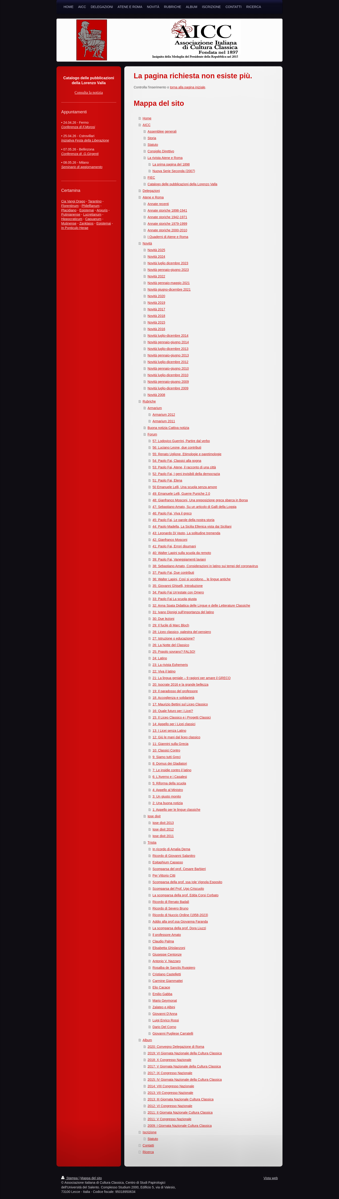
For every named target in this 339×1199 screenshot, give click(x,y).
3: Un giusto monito (167, 796)
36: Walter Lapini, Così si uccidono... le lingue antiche (192, 579)
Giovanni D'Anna (165, 1014)
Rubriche (149, 401)
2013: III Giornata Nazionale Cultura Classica (181, 1099)
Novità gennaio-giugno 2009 (168, 382)
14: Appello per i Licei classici (174, 724)
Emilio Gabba (162, 994)
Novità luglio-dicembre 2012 (168, 362)
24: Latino (160, 658)
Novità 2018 (156, 316)
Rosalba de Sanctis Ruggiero (174, 967)
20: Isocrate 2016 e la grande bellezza (180, 684)
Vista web (271, 1178)
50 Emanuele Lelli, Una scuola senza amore (185, 487)
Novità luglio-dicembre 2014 (168, 335)
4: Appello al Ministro (168, 790)
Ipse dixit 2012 (163, 829)
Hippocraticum (71, 219)
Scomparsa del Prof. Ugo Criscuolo (178, 888)
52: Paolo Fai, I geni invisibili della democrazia (186, 474)
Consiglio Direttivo (161, 151)
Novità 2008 (156, 395)
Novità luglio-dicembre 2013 (168, 349)
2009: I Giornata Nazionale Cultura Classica (180, 1126)
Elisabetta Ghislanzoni (169, 948)
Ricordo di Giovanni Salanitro (174, 856)
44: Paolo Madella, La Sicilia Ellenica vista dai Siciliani (192, 526)
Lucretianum (92, 214)
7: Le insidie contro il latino (172, 770)
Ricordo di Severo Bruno (171, 908)
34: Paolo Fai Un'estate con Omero (178, 592)
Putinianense (70, 214)
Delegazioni (151, 191)
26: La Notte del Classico (171, 645)
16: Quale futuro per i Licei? (173, 711)
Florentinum (70, 206)
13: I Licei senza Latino (169, 730)
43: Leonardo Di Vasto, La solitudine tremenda (186, 533)
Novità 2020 (156, 296)
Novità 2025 (156, 250)
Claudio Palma (163, 941)
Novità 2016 (156, 329)
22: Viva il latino (164, 671)
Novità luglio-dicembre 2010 (168, 375)
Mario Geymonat (165, 1000)
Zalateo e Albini (164, 1007)
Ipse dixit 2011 (163, 836)
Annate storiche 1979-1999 (167, 224)
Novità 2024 (156, 256)
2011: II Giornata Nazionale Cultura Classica (180, 1112)
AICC (146, 125)
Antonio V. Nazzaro (167, 961)
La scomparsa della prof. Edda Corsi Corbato (185, 895)
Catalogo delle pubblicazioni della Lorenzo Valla (182, 184)
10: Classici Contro (166, 750)
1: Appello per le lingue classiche (176, 809)
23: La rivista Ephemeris (170, 665)
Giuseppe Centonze (167, 954)
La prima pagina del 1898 (171, 164)
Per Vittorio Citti (164, 875)
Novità (147, 243)
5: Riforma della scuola (169, 783)
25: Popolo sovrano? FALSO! (174, 651)
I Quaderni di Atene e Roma (168, 237)
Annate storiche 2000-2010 (167, 230)
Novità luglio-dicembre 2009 (168, 388)
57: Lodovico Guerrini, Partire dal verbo (181, 441)
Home (147, 118)
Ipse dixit (154, 816)
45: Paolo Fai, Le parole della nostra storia (183, 520)
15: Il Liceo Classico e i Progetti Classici (182, 717)
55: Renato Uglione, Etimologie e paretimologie (187, 454)
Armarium (155, 408)
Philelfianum (90, 206)
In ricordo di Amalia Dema (171, 849)
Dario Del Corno (164, 1027)
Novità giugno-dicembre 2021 (169, 289)
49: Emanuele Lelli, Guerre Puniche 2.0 (181, 493)
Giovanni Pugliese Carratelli (173, 1033)
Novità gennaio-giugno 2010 (168, 368)
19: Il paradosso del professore (175, 691)
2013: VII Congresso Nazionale (170, 1093)
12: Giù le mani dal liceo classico (176, 737)
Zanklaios (86, 223)
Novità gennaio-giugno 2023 (168, 270)
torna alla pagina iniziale (187, 87)
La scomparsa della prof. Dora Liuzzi (179, 928)
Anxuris (102, 210)
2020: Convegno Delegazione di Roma (176, 1047)
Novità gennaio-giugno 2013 (168, 355)
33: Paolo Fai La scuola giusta (175, 599)
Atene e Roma (153, 197)
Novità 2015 (156, 322)
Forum (152, 434)
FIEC (151, 177)
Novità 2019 (156, 303)
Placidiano (69, 210)
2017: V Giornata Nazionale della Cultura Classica (184, 1066)
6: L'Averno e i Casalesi (170, 777)
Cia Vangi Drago (73, 201)
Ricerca (148, 1152)
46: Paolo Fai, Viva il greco (172, 513)
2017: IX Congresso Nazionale (170, 1073)
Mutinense (69, 223)
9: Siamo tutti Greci (167, 757)
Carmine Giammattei (168, 981)
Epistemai (86, 210)
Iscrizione (150, 1132)
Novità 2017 (156, 309)
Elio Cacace (161, 987)
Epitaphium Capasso (168, 862)
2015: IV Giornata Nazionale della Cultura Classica (185, 1079)
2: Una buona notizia (168, 803)
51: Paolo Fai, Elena (167, 480)
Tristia (152, 842)
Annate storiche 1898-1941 (167, 210)
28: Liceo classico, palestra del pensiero (182, 632)
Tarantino (95, 201)
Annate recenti (158, 204)
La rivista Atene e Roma (165, 158)
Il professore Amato (167, 935)
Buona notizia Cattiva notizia (168, 428)
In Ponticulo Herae (74, 228)
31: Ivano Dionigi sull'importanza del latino (183, 612)
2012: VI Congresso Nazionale (170, 1106)
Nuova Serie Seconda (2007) (174, 171)
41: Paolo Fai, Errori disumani (174, 546)
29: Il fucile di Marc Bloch (171, 625)
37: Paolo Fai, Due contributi (173, 572)
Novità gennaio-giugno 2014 (168, 342)
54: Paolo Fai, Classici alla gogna (177, 461)
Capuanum (93, 219)
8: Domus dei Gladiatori (170, 763)
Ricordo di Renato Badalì (171, 902)
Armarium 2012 (164, 414)
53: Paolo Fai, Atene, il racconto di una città (184, 467)
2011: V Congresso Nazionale (169, 1119)
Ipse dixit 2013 (163, 823)
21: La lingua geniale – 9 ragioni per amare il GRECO (192, 678)
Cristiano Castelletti (167, 974)
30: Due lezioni (163, 619)
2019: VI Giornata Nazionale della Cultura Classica (185, 1053)
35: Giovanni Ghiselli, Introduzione (178, 586)
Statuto (153, 144)
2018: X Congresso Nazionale (169, 1060)
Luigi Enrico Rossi (166, 1020)
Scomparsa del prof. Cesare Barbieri (179, 869)
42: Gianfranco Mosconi (170, 540)
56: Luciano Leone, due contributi (177, 447)
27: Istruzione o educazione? (174, 638)
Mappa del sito (91, 1178)
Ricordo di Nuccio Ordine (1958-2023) (180, 915)
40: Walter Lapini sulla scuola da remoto (182, 553)
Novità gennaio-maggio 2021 (169, 283)
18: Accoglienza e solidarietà (173, 698)
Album (147, 1040)
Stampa (70, 1178)
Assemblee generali (162, 131)
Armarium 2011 (164, 421)
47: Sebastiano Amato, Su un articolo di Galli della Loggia (194, 507)
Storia (152, 138)
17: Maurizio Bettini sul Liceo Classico (180, 704)
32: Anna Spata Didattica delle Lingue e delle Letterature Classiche (201, 605)
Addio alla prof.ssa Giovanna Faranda (180, 921)
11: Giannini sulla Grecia (171, 744)
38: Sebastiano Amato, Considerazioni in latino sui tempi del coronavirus (205, 566)
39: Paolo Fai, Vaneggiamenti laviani (179, 559)
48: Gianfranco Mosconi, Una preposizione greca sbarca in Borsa (200, 500)
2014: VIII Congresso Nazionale (171, 1086)
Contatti (148, 1145)
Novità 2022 (156, 276)
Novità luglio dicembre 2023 (168, 263)
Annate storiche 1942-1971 (167, 217)
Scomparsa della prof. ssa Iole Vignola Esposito (187, 882)
